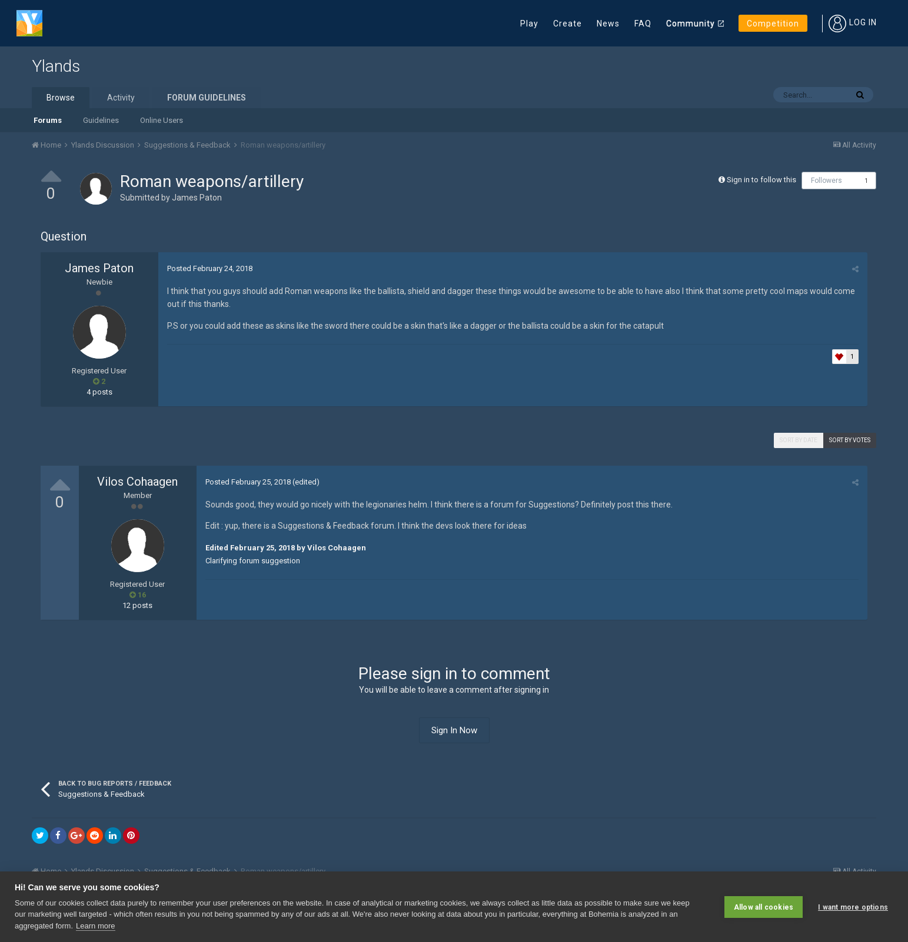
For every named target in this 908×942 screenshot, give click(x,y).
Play (529, 23)
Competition (773, 23)
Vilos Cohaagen (137, 482)
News (608, 23)
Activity (121, 97)
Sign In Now (454, 730)
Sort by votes (849, 440)
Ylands (56, 66)
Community (690, 23)
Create (567, 23)
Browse (60, 97)
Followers (826, 180)
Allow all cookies (763, 907)
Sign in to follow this (761, 179)
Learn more (95, 925)
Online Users (161, 120)
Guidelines (101, 120)
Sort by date (798, 440)
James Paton (197, 197)
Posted (209, 268)
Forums (48, 120)
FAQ (642, 23)
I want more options (853, 907)
